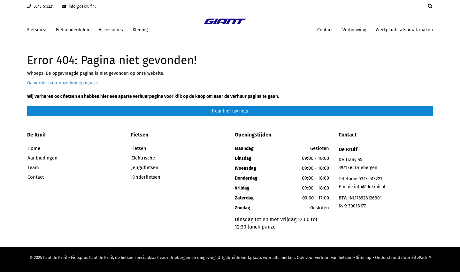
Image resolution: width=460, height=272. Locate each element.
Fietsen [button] (36, 30)
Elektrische (143, 158)
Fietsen (138, 148)
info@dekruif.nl (79, 6)
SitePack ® (421, 257)
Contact (325, 30)
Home (33, 148)
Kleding (140, 30)
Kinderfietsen (145, 177)
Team (33, 167)
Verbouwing (354, 30)
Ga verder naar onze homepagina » (63, 83)
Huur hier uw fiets (230, 111)
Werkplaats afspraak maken (404, 30)
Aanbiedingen (42, 158)
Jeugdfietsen (144, 167)
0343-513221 (40, 6)
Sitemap (364, 257)
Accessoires (111, 30)
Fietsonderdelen (72, 30)
